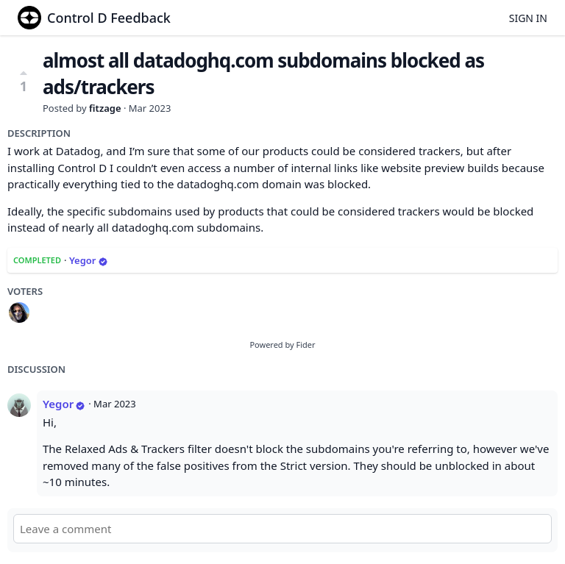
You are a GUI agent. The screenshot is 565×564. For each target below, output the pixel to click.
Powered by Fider (282, 344)
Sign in (528, 18)
